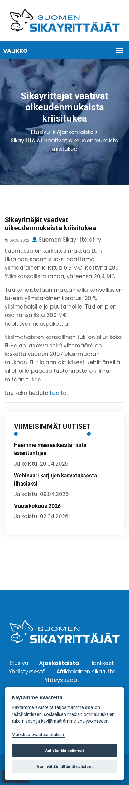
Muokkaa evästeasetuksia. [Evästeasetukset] (38, 734)
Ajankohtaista (75, 132)
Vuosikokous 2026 (37, 506)
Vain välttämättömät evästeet (65, 766)
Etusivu (40, 132)
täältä (58, 393)
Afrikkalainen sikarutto (85, 671)
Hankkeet (101, 663)
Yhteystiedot (62, 679)
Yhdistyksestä (27, 671)
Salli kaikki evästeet (64, 751)
